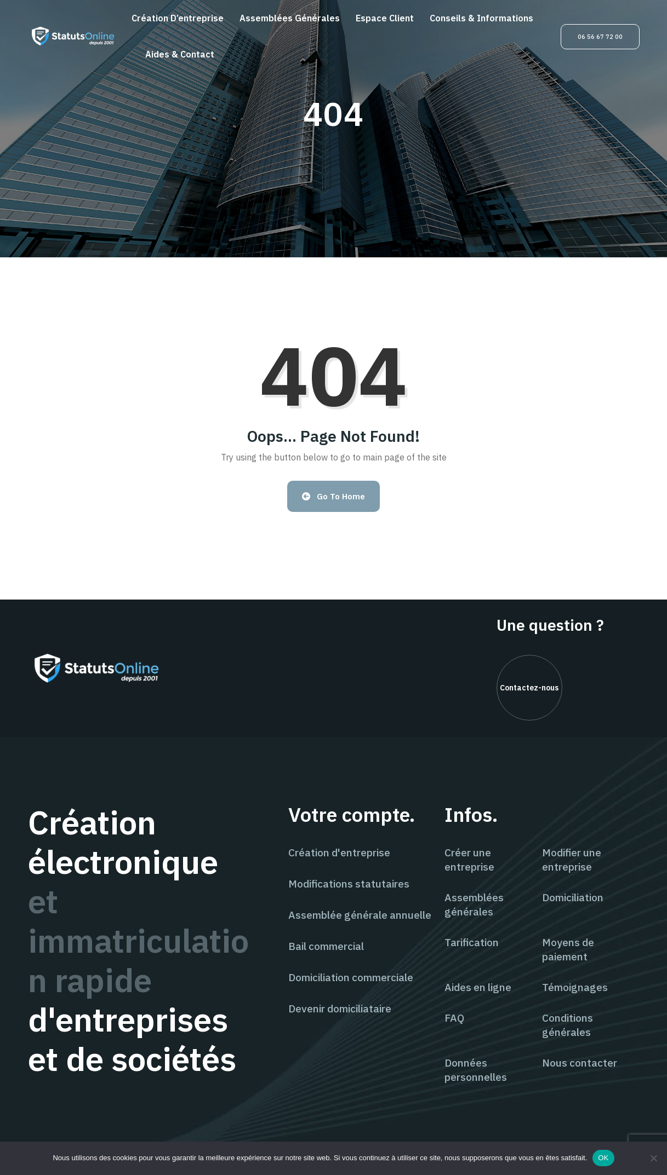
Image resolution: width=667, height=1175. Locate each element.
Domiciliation (572, 897)
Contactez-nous (529, 688)
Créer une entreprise (469, 859)
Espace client (385, 18)
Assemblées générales (290, 18)
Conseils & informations (481, 18)
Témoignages (575, 987)
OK (603, 1158)
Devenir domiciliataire (339, 1008)
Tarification (471, 942)
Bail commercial (326, 946)
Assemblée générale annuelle (359, 914)
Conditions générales (567, 1025)
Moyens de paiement (568, 949)
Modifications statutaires (348, 883)
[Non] (653, 1158)
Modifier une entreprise (571, 859)
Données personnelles (475, 1070)
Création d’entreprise (178, 18)
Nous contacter (579, 1062)
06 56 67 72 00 (600, 37)
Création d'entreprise (339, 852)
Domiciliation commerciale (350, 977)
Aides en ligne (477, 987)
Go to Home (333, 496)
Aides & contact (179, 54)
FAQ (454, 1017)
